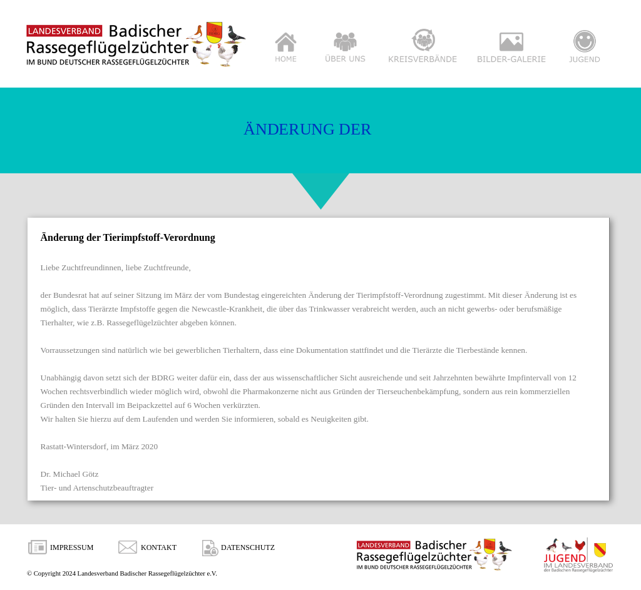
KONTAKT (159, 547)
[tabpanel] (319, 362)
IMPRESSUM (71, 547)
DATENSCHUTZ (248, 547)
